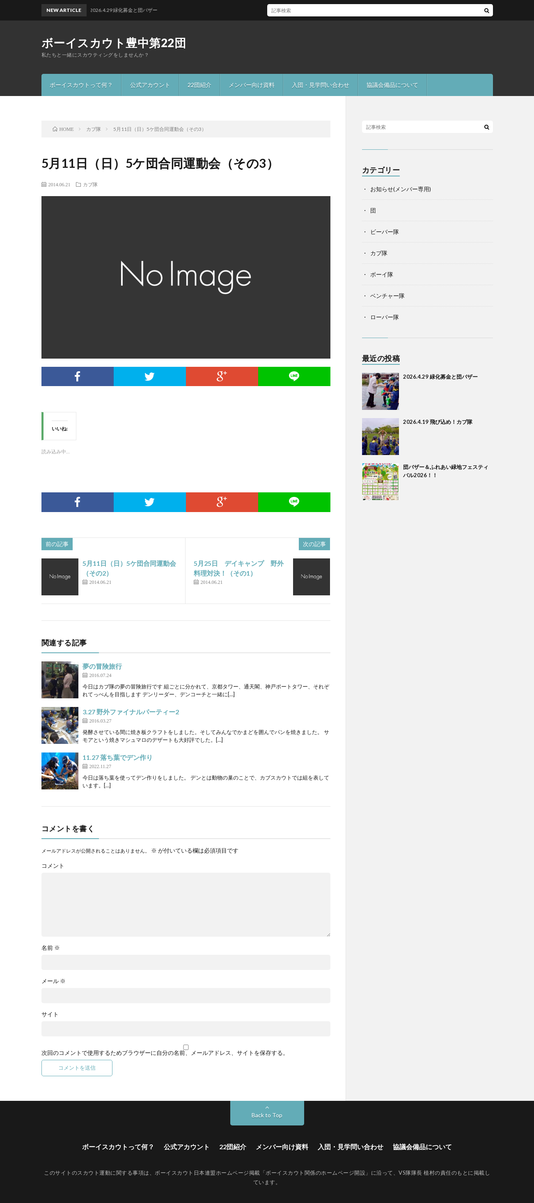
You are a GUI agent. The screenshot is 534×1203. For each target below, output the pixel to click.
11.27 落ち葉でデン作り (118, 757)
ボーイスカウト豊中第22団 (113, 42)
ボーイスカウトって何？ (81, 84)
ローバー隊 (384, 316)
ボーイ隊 (381, 274)
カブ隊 (90, 184)
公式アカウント (150, 84)
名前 (50, 948)
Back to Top (267, 1115)
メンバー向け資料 (252, 84)
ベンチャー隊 (387, 295)
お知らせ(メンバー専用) (400, 188)
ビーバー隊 (384, 231)
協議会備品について (392, 84)
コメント (52, 866)
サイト (50, 1014)
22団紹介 (199, 84)
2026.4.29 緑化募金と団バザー (440, 376)
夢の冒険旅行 (102, 666)
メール (53, 981)
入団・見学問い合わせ (320, 84)
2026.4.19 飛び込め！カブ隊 (437, 422)
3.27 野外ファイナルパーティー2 (131, 712)
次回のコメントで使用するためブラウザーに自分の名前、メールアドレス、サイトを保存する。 (165, 1053)
